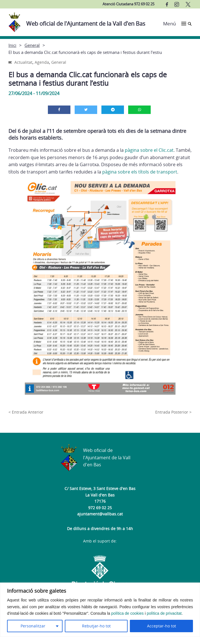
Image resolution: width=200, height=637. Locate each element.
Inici (12, 45)
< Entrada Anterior (25, 412)
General (32, 45)
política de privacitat (164, 613)
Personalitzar (33, 626)
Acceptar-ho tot (161, 626)
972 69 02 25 (100, 507)
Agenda (42, 62)
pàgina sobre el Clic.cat (149, 150)
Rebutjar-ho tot (96, 626)
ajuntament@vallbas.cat (100, 514)
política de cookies (127, 613)
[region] (100, 610)
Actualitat (23, 62)
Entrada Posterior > (173, 412)
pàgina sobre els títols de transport (139, 172)
